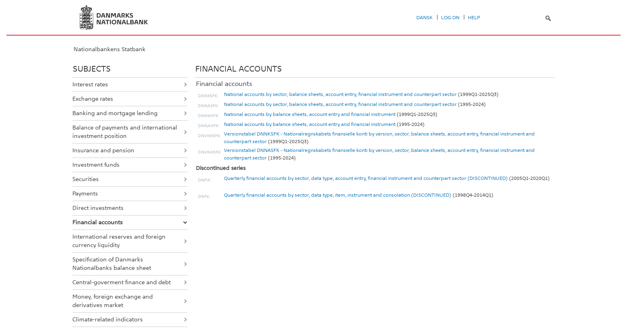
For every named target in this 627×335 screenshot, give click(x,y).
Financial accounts (97, 222)
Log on (450, 17)
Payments (85, 193)
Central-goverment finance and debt (121, 282)
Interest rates (90, 84)
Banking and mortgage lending (115, 113)
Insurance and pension (103, 150)
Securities (85, 179)
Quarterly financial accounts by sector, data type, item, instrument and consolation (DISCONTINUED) (337, 195)
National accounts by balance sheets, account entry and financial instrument (309, 114)
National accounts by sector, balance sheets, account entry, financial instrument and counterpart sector (340, 94)
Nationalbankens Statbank (110, 49)
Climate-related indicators (107, 319)
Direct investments (98, 207)
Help (474, 17)
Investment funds (96, 164)
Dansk (424, 17)
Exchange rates (92, 98)
